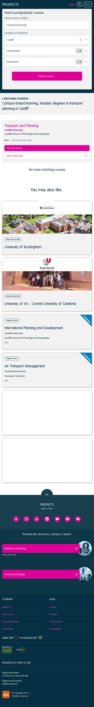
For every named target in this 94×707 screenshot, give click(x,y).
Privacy (52, 606)
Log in (72, 4)
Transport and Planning (21, 125)
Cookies (53, 614)
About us (6, 606)
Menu (87, 4)
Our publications (10, 621)
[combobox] (47, 24)
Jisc (29, 692)
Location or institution (16, 32)
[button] (47, 39)
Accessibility (55, 628)
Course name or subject (16, 17)
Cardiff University (13, 129)
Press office (8, 628)
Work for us (8, 614)
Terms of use (55, 621)
